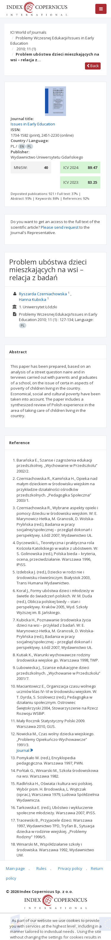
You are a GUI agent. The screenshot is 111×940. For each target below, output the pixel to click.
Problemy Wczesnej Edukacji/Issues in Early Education (52, 40)
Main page (15, 868)
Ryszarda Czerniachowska (43, 293)
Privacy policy (70, 868)
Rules (41, 868)
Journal (25, 750)
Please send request (59, 227)
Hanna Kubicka (32, 299)
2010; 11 (26, 48)
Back (93, 65)
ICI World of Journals (28, 32)
